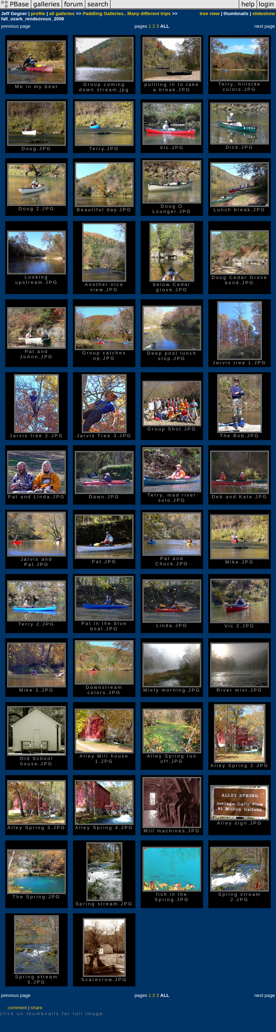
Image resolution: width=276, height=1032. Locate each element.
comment (17, 1007)
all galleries (62, 13)
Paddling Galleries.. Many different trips (127, 13)
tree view (210, 13)
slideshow (264, 13)
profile (38, 13)
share (36, 1007)
